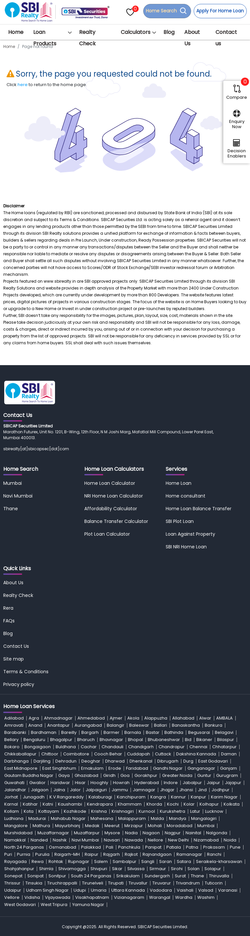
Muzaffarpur (87, 833)
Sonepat (13, 876)
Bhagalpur (61, 739)
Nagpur (173, 833)
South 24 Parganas (91, 876)
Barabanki (15, 732)
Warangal (159, 897)
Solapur (212, 869)
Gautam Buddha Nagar (28, 775)
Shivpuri (98, 869)
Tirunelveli (92, 883)
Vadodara (161, 890)
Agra (34, 718)
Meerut (111, 826)
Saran (165, 861)
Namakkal (15, 840)
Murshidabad (18, 833)
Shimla (46, 869)
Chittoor (49, 754)
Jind (202, 790)
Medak (92, 826)
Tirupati (116, 883)
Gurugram (227, 775)
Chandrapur (172, 747)
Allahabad (183, 718)
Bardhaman (43, 732)
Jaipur (213, 783)
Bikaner (204, 739)
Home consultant (185, 496)
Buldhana (66, 747)
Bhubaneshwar (164, 739)
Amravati (13, 725)
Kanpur (198, 797)
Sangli (147, 861)
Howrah (121, 783)
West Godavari (20, 904)
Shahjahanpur (19, 869)
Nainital (193, 833)
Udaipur (12, 890)
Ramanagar (189, 854)
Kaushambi (70, 804)
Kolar (189, 804)
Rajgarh (111, 854)
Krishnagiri (123, 811)
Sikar (117, 869)
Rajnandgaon (157, 854)
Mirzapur (133, 826)
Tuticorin (214, 883)
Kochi (173, 804)
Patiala (173, 847)
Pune (235, 847)
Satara (184, 861)
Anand (35, 725)
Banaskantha (186, 725)
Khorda (154, 804)
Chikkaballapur (20, 754)
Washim (206, 897)
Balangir (115, 725)
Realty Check (87, 37)
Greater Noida (177, 775)
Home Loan (178, 483)
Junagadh (34, 797)
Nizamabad (206, 840)
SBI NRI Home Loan (186, 546)
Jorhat (11, 797)
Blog (168, 32)
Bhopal (135, 739)
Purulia (42, 854)
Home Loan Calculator (109, 483)
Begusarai (199, 732)
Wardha (183, 897)
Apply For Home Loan (219, 10)
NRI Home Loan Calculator (113, 496)
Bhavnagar (111, 739)
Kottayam (48, 811)
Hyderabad (146, 783)
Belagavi (224, 732)
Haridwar (60, 783)
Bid (188, 739)
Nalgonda (216, 833)
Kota (29, 811)
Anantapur (58, 725)
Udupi (80, 890)
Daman (229, 754)
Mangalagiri (203, 818)
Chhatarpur (224, 747)
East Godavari (213, 761)
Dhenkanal (141, 761)
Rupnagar (78, 861)
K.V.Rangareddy (66, 797)
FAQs (9, 620)
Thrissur (12, 883)
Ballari (160, 725)
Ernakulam (92, 768)
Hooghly (99, 783)
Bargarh (90, 732)
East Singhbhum (59, 768)
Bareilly (68, 732)
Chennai (198, 747)
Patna (192, 847)
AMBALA (224, 718)
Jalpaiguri (96, 790)
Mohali (155, 826)
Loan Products (44, 37)
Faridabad (137, 768)
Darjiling (42, 761)
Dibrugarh (167, 761)
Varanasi (227, 890)
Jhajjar (167, 790)
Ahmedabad (91, 718)
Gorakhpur (145, 775)
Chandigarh (141, 747)
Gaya (64, 775)
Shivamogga (72, 869)
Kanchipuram (131, 797)
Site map (13, 659)
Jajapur (233, 783)
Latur (195, 811)
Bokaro (12, 747)
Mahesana (101, 818)
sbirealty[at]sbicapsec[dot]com (36, 449)
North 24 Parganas (24, 847)
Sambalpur (124, 861)
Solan (194, 869)
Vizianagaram (129, 897)
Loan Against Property (190, 534)
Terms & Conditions (26, 671)
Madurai (37, 818)
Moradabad (179, 826)
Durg (188, 761)
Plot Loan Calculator (107, 534)
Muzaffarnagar (53, 833)
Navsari (112, 840)
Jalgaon (40, 790)
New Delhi (178, 840)
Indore (171, 783)
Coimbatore (76, 754)
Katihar (30, 804)
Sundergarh (157, 876)
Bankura (213, 725)
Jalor (75, 790)
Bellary (11, 739)
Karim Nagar (224, 797)
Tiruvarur (161, 883)
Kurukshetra (172, 811)
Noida (230, 840)
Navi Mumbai (18, 496)
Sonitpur (57, 876)
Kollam (11, 811)
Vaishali (185, 890)
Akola (133, 718)
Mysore (112, 833)
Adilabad (14, 718)
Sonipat (35, 876)
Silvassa (136, 869)
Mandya (177, 818)
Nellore (155, 840)
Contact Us (16, 646)
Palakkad (91, 847)
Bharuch (86, 739)
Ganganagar (201, 768)
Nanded (39, 840)
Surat (180, 876)
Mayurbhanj (67, 826)
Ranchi (214, 854)
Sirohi (177, 869)
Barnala (132, 732)
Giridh (109, 775)
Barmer (111, 732)
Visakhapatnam (92, 897)
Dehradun (65, 761)
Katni (48, 804)
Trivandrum (188, 883)
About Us (192, 37)
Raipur (91, 854)
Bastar (153, 732)
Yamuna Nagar (88, 904)
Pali (109, 847)
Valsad (205, 890)
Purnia (23, 854)
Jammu (120, 790)
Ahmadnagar (58, 718)
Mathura (41, 826)
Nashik (60, 840)
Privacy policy (18, 684)
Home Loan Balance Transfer (198, 508)
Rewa (38, 861)
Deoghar (90, 761)
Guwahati (14, 783)
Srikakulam (128, 876)
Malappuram (132, 818)
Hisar (80, 783)
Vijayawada (57, 897)
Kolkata (232, 804)
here (23, 85)
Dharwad (115, 761)
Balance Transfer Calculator (116, 521)
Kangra (158, 797)
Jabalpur (192, 783)
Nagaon (151, 833)
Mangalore (16, 826)
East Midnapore (20, 768)
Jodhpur (220, 790)
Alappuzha (155, 718)
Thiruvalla (219, 876)
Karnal (11, 804)
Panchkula (129, 847)
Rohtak (56, 861)
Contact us (226, 37)
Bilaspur (225, 739)
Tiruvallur (138, 883)
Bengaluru (34, 739)
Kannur (178, 797)
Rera (8, 608)
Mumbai (12, 483)
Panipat (153, 847)
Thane (10, 508)
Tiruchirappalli (62, 883)
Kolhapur (209, 804)
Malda (157, 818)
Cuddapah (138, 754)
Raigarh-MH (67, 854)
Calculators (135, 32)
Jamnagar (144, 790)
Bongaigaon (37, 747)
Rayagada (15, 861)
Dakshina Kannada (196, 754)
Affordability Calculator (110, 508)
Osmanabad (62, 847)
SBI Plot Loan (180, 521)
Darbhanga (16, 761)
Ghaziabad (86, 775)
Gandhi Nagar (168, 768)
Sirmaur (157, 869)
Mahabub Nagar (68, 818)
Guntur (204, 775)
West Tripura (54, 904)
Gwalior (37, 783)
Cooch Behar (108, 754)
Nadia (131, 833)
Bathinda (173, 732)
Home (15, 32)
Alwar (205, 718)
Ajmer (116, 718)
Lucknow (214, 811)
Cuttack (163, 754)
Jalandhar (15, 790)
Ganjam (228, 768)
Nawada (134, 840)
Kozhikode (75, 811)
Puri (8, 854)
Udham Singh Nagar (47, 890)
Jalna (59, 790)
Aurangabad (88, 725)
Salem (101, 861)
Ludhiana (13, 818)
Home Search (164, 10)
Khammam (130, 804)
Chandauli (112, 747)
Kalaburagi (100, 797)
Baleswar (139, 725)
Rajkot (131, 854)
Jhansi (186, 790)
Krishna (99, 811)
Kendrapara (100, 804)
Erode (114, 768)
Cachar (89, 747)
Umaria (98, 890)
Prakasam (214, 847)
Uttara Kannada (128, 890)
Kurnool (147, 811)
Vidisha (32, 897)
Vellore (12, 897)
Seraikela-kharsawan (219, 861)
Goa (125, 775)
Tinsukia (33, 883)
